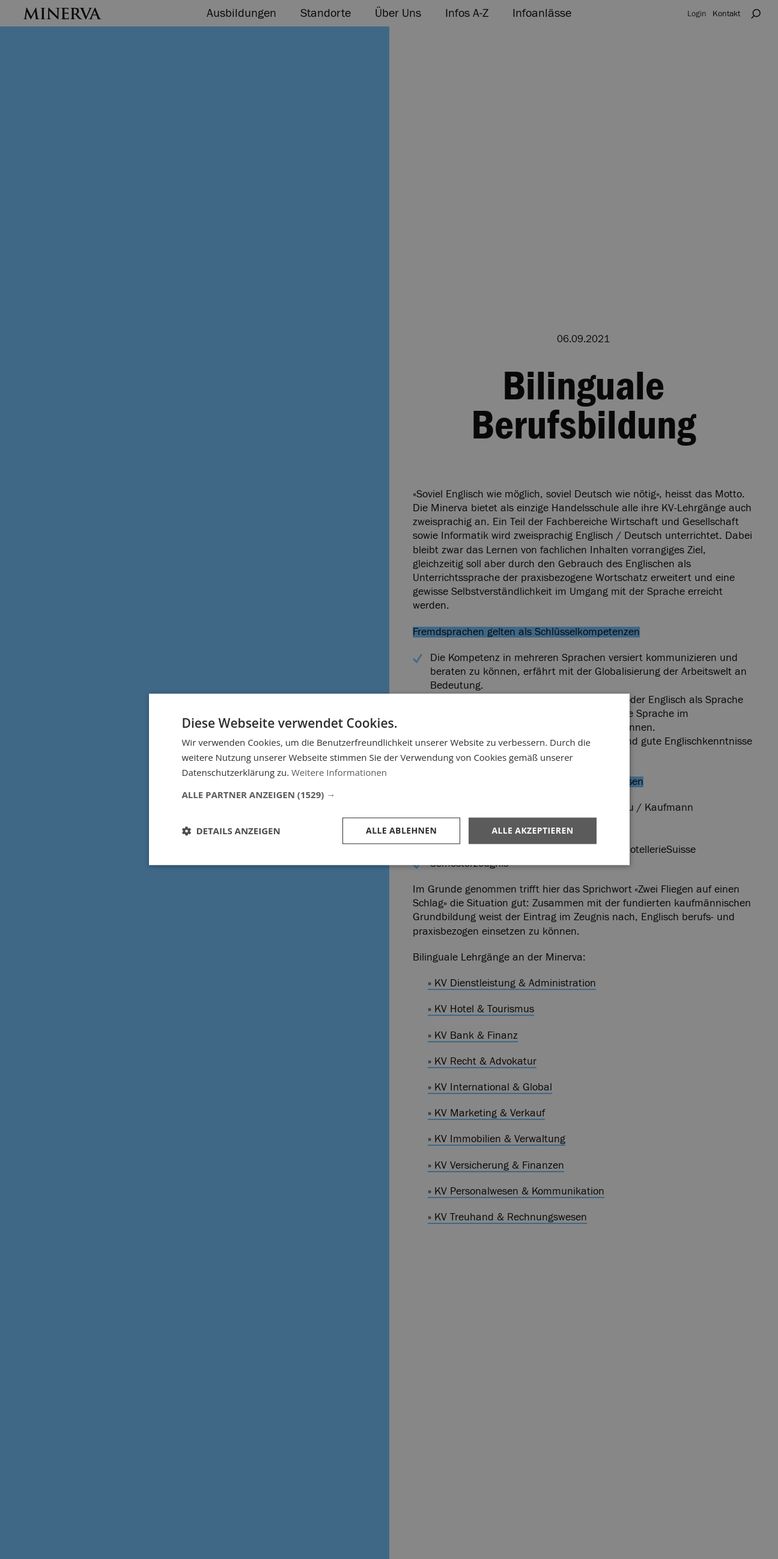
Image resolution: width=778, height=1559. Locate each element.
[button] (389, 794)
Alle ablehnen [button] (401, 830)
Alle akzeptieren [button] (532, 830)
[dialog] (389, 779)
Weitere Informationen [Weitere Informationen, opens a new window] (339, 772)
